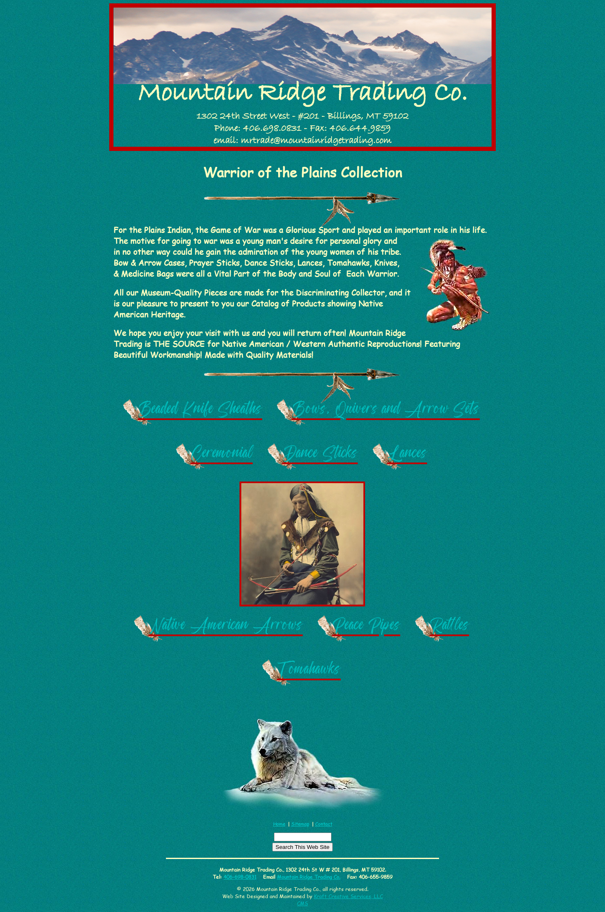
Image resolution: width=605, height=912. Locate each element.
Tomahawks (309, 671)
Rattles (449, 627)
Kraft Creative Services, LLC (348, 896)
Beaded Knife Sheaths (200, 411)
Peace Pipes (366, 627)
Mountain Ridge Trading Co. (303, 93)
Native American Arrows (226, 627)
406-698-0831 (240, 876)
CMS (302, 903)
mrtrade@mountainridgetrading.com (316, 141)
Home (279, 824)
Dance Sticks (320, 455)
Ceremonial (222, 455)
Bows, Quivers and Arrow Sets (386, 411)
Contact (323, 824)
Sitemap (300, 824)
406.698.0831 (272, 128)
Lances (407, 455)
